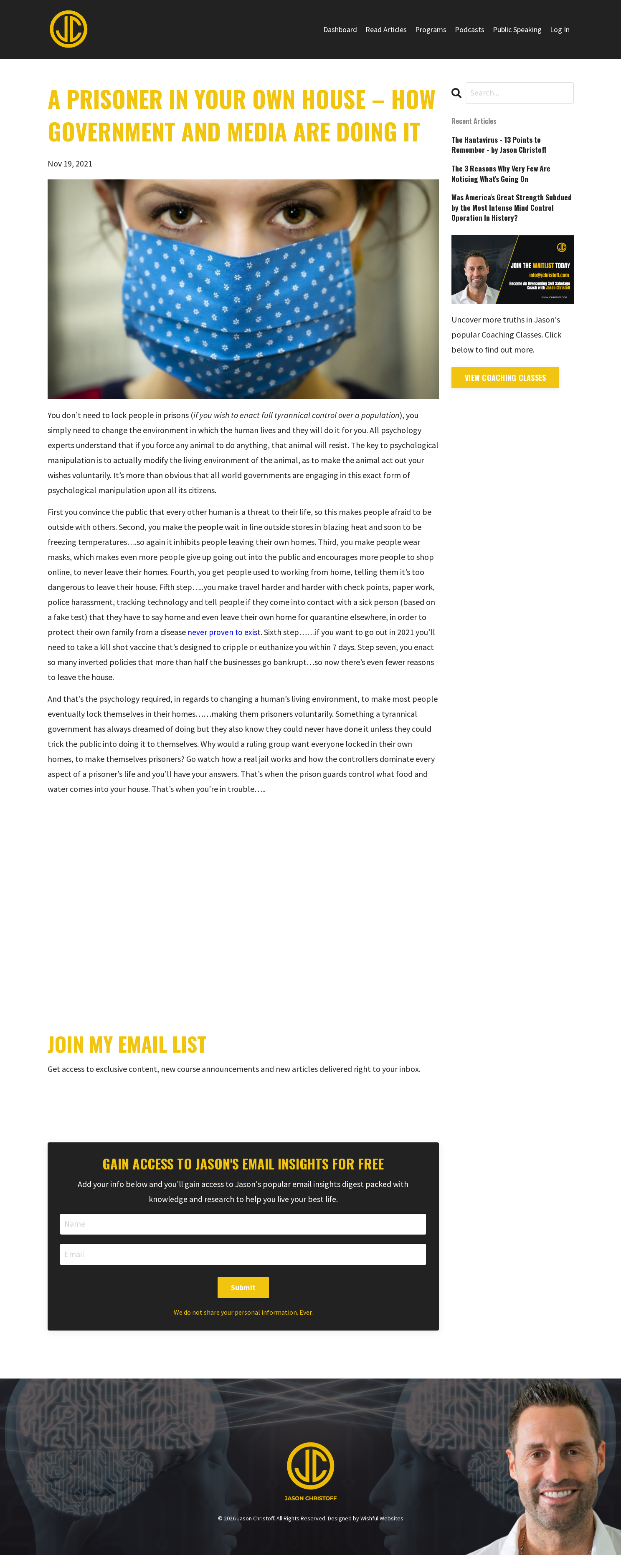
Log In (560, 29)
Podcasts (469, 29)
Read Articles (386, 29)
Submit (243, 1288)
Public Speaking (517, 29)
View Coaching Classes (505, 379)
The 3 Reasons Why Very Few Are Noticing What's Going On (503, 174)
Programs (430, 29)
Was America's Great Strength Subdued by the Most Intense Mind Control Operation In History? (505, 208)
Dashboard (340, 29)
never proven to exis (223, 632)
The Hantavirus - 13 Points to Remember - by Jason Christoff (500, 144)
